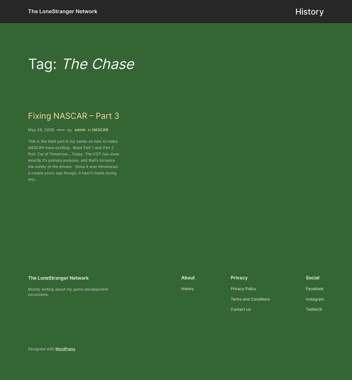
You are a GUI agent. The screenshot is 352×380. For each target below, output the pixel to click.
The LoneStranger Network (62, 11)
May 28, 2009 (41, 129)
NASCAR (100, 129)
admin (80, 129)
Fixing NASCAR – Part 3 (73, 116)
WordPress (65, 348)
